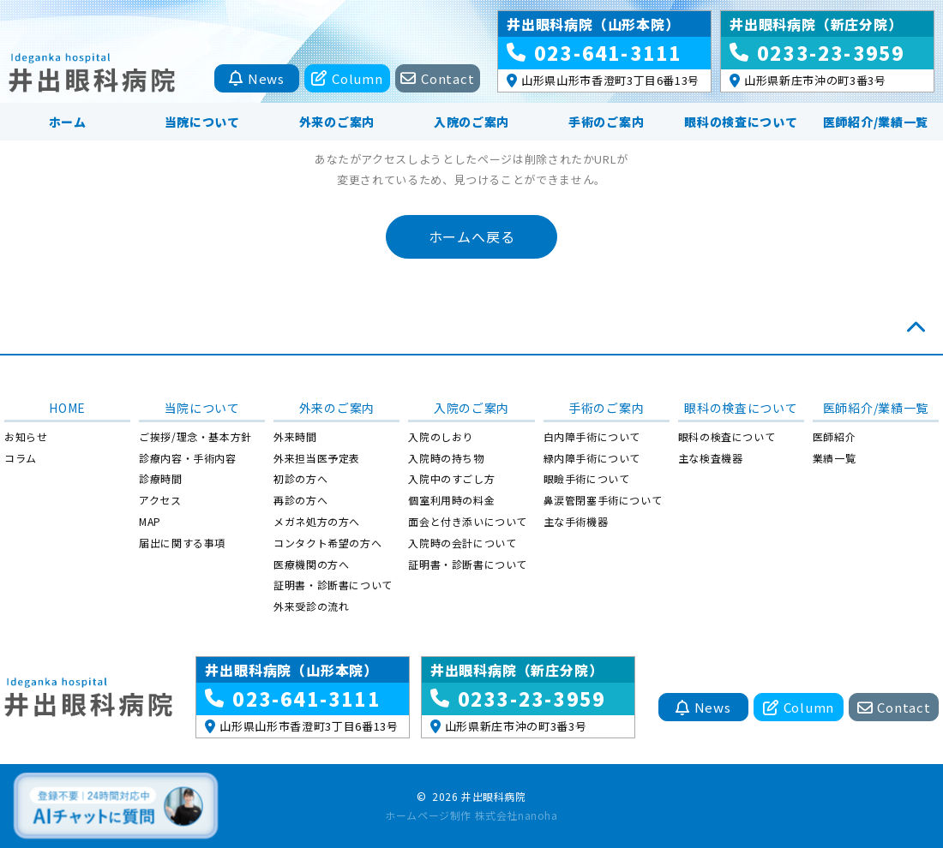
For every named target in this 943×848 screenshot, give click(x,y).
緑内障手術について (592, 458)
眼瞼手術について (587, 478)
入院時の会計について (462, 542)
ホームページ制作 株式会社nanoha (471, 815)
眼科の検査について (740, 121)
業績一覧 (834, 458)
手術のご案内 (606, 121)
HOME (67, 407)
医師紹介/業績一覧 (875, 121)
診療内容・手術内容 (187, 458)
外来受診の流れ (311, 606)
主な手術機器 (576, 521)
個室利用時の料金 (451, 500)
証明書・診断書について (333, 584)
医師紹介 (834, 436)
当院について (202, 121)
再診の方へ (300, 500)
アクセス (160, 500)
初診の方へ (300, 478)
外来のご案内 (337, 121)
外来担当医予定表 (316, 458)
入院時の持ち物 (446, 458)
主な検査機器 (710, 458)
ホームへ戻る (472, 236)
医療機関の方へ (311, 564)
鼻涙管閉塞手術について (603, 500)
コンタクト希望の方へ (327, 542)
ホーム (68, 121)
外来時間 (294, 436)
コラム (20, 458)
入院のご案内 (471, 121)
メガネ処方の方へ (316, 521)
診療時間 (160, 478)
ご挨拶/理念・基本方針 (195, 436)
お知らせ (25, 436)
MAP (150, 521)
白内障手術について (592, 436)
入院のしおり (440, 436)
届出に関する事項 (182, 542)
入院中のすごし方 (451, 478)
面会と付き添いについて (467, 521)
